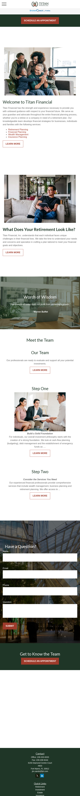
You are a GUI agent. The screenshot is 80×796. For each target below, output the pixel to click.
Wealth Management (18, 134)
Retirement (40, 787)
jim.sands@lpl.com (40, 771)
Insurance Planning (17, 137)
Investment (40, 790)
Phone (6, 585)
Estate (40, 792)
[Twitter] (37, 775)
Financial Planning (17, 132)
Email (5, 568)
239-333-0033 (43, 757)
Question (7, 602)
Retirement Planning (18, 129)
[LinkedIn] (42, 775)
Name (6, 551)
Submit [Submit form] (10, 626)
